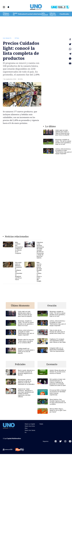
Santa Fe (15, 14)
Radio (41, 424)
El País (17, 38)
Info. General (45, 14)
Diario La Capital (30, 424)
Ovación (29, 14)
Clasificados (64, 14)
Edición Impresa (53, 14)
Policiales (22, 14)
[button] (4, 7)
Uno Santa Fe (7, 38)
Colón (34, 14)
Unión (39, 14)
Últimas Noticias (6, 14)
